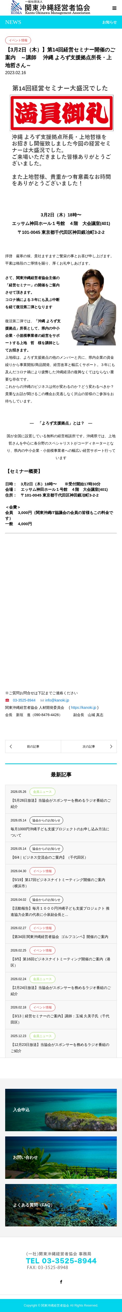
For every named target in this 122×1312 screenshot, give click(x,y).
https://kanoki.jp (83, 707)
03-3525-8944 (24, 700)
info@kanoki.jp (57, 700)
